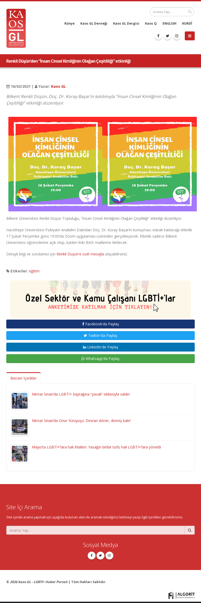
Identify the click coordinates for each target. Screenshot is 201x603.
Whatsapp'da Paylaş (100, 358)
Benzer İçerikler (23, 378)
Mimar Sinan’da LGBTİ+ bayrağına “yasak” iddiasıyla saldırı (81, 394)
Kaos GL (58, 86)
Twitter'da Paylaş (100, 335)
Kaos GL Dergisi (126, 23)
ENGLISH (169, 23)
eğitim (34, 270)
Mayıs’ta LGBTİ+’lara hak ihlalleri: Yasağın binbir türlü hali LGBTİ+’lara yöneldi (96, 447)
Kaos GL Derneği (93, 23)
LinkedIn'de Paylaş (100, 346)
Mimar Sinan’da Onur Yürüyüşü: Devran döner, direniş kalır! (81, 420)
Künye (69, 23)
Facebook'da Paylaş (100, 323)
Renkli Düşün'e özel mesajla (80, 253)
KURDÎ (187, 23)
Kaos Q (151, 23)
